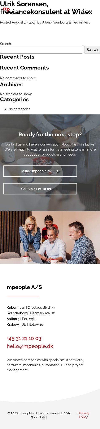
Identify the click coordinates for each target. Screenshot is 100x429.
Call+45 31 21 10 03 (36, 189)
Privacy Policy (84, 415)
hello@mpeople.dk (36, 171)
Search (5, 44)
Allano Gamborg (55, 22)
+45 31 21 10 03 (24, 338)
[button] (84, 10)
